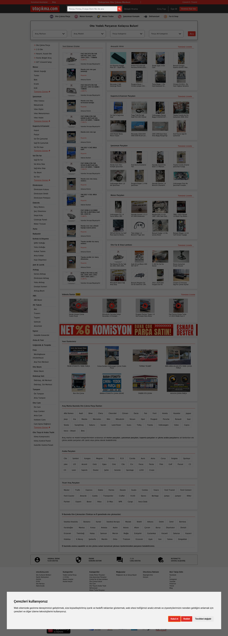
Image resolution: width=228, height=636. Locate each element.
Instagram (173, 579)
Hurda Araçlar (68, 581)
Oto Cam (92, 583)
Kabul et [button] (174, 619)
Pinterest (173, 583)
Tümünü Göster (42, 427)
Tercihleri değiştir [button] (203, 619)
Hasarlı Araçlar (68, 579)
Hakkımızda (40, 586)
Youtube (172, 581)
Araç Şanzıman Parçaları (98, 577)
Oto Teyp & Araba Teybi (97, 586)
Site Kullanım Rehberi (43, 575)
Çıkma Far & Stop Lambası (98, 579)
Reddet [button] (186, 619)
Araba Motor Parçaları (97, 575)
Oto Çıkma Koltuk (95, 581)
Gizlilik (38, 579)
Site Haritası (40, 583)
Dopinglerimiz (148, 575)
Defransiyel (93, 588)
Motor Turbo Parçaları (97, 590)
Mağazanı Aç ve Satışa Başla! (126, 575)
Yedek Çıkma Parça (69, 575)
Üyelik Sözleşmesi (42, 577)
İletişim (145, 577)
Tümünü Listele (185, 245)
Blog (171, 588)
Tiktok (172, 586)
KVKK (38, 581)
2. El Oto (66, 577)
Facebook (173, 575)
